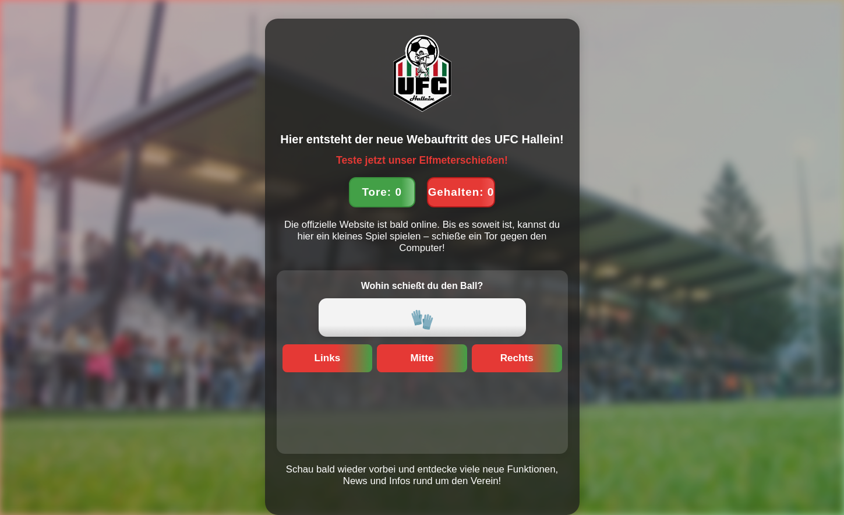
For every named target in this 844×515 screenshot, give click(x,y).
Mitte (422, 358)
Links (327, 358)
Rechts (517, 358)
